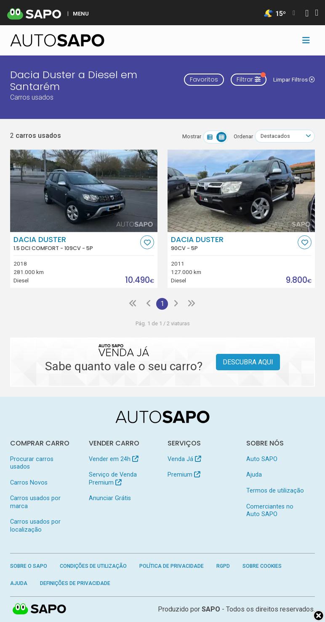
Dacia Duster (76, 243)
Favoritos (204, 79)
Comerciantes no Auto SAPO (269, 510)
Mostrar (191, 136)
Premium (184, 474)
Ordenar (243, 136)
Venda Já (184, 459)
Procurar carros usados (31, 463)
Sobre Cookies (262, 566)
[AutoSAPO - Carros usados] (57, 40)
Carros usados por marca (35, 502)
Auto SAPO (261, 459)
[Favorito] (147, 242)
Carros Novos (29, 482)
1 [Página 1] (162, 304)
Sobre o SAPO (28, 566)
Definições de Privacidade (75, 583)
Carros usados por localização (35, 525)
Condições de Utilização (93, 566)
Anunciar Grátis (110, 498)
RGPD (223, 566)
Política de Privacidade (171, 566)
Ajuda (254, 474)
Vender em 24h (113, 459)
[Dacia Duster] (241, 191)
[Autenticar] (307, 14)
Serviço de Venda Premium (113, 478)
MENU (81, 13)
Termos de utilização (275, 490)
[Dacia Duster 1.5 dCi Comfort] (83, 191)
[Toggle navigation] (306, 40)
